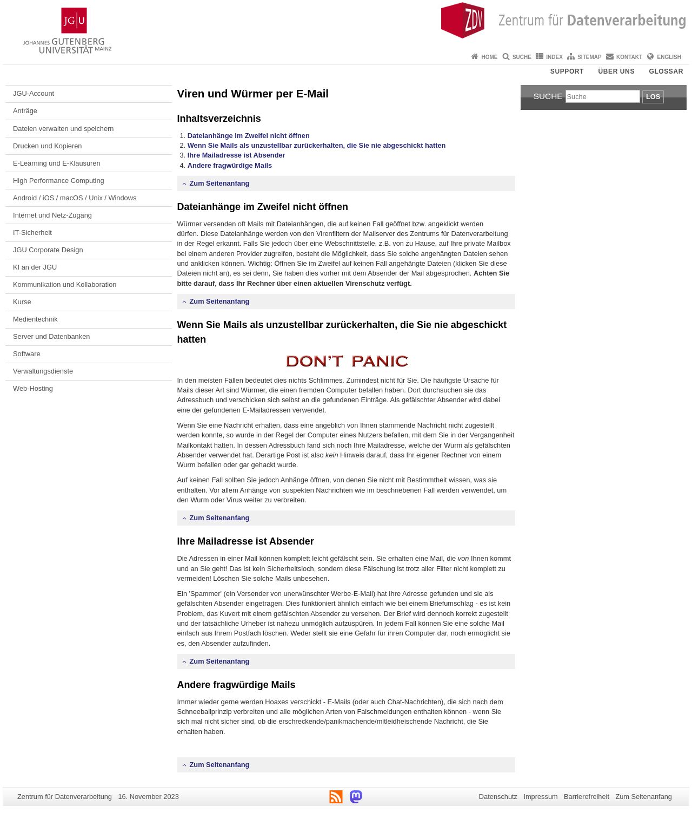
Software (27, 354)
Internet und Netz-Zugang (52, 215)
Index (554, 57)
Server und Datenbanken (51, 336)
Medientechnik (35, 319)
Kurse (22, 302)
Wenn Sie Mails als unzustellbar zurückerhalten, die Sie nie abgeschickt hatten (317, 145)
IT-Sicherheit (32, 232)
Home (490, 57)
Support (567, 71)
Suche (522, 57)
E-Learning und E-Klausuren (57, 163)
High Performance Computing (58, 180)
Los (653, 97)
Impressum (540, 796)
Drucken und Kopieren (47, 146)
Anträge (25, 111)
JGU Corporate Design (48, 250)
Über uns (616, 71)
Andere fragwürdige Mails (230, 165)
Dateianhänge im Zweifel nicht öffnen (249, 136)
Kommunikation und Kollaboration (64, 284)
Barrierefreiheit (586, 796)
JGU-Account (33, 93)
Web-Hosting (33, 388)
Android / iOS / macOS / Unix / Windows (74, 198)
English (669, 57)
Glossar (666, 71)
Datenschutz (498, 796)
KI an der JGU (35, 267)
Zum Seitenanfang (220, 183)
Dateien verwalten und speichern (63, 129)
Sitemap (589, 57)
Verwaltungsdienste (43, 371)
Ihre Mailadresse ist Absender (236, 155)
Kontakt (629, 57)
